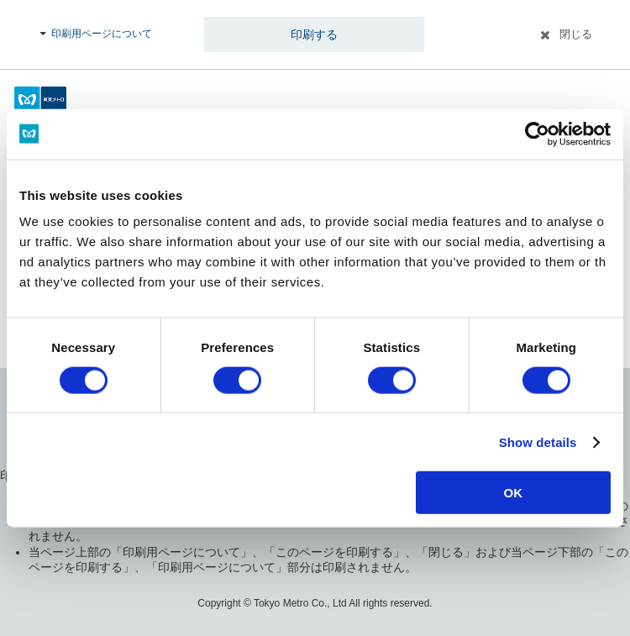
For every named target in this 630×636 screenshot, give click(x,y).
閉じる (575, 34)
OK (513, 493)
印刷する (314, 34)
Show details (538, 441)
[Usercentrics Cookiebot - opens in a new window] (537, 133)
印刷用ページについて (101, 33)
